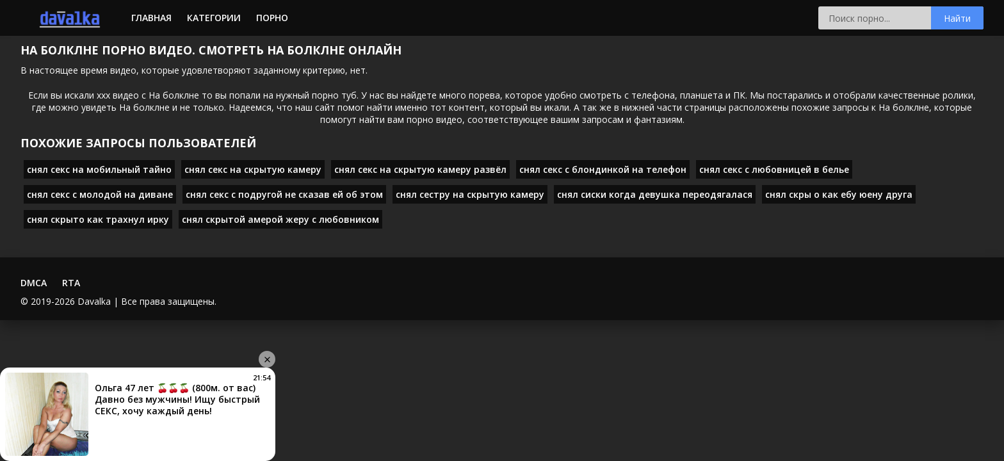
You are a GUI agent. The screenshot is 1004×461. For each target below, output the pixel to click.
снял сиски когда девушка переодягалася (654, 194)
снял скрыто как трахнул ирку (98, 219)
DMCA (33, 283)
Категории (214, 18)
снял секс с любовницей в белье (774, 169)
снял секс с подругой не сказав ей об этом (284, 194)
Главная (151, 18)
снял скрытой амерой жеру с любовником (280, 219)
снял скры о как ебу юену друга (838, 194)
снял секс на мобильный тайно (99, 169)
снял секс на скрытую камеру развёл (420, 169)
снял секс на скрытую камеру (252, 169)
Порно (272, 18)
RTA (71, 283)
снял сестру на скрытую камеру (470, 194)
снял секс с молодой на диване (100, 194)
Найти (957, 18)
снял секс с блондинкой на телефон (602, 169)
